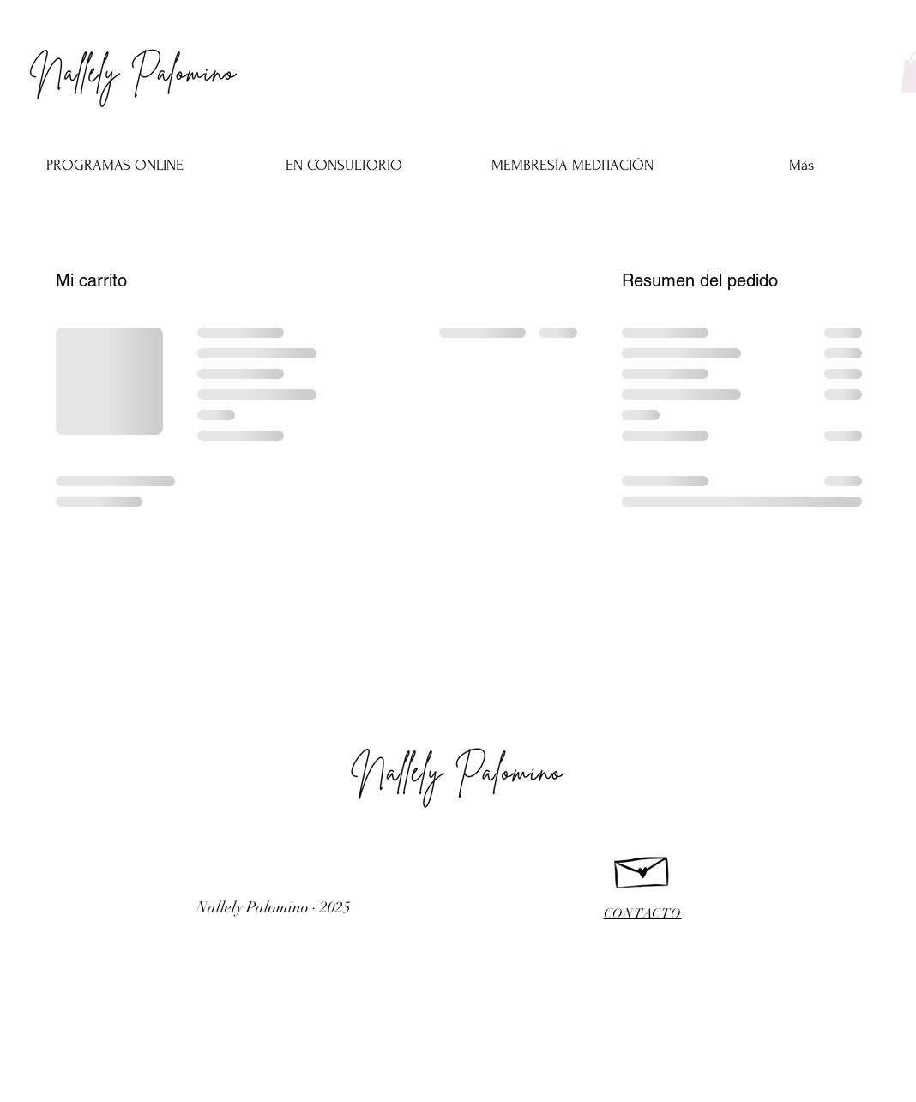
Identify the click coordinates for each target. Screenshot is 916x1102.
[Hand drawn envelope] (643, 868)
